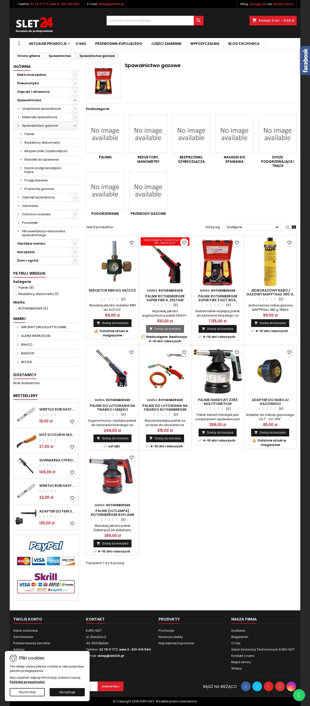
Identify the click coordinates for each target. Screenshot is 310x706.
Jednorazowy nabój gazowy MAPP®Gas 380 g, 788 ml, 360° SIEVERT (270, 294)
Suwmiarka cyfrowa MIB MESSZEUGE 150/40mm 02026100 (58, 460)
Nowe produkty (171, 637)
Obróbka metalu (31, 243)
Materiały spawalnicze (39, 117)
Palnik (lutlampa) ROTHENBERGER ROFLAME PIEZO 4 (112, 514)
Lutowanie (30, 205)
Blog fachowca (244, 43)
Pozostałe (30, 222)
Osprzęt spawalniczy (38, 197)
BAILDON (27, 353)
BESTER (26, 362)
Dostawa (238, 630)
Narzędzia (26, 252)
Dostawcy (24, 375)
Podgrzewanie (36, 180)
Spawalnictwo (29, 100)
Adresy (18, 649)
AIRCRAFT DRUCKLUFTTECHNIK (43, 327)
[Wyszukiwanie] (155, 20)
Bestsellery (25, 395)
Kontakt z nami (242, 655)
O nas (81, 43)
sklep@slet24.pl (111, 4)
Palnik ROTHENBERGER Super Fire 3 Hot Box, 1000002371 (217, 300)
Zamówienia (23, 637)
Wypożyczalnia (204, 43)
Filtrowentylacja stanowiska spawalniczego (43, 233)
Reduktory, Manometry (42, 142)
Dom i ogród (27, 260)
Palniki (29, 134)
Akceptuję (67, 692)
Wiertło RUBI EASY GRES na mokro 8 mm (58, 486)
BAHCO (26, 344)
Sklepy (236, 668)
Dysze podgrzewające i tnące (43, 170)
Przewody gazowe (39, 188)
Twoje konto (27, 619)
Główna (22, 66)
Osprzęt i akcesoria (33, 91)
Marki (19, 318)
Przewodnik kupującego (118, 43)
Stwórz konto (283, 4)
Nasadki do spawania (41, 159)
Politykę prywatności (27, 682)
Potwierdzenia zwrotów (31, 643)
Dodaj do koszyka (112, 323)
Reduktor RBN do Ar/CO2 (112, 290)
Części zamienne (166, 43)
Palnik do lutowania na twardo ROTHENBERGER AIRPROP (165, 409)
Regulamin (239, 637)
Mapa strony (241, 662)
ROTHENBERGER (33, 308)
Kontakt (95, 619)
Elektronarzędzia (31, 74)
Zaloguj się (257, 4)
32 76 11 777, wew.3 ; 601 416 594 (54, 4)
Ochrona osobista (36, 214)
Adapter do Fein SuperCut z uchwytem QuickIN (58, 511)
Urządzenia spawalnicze (41, 108)
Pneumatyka (28, 83)
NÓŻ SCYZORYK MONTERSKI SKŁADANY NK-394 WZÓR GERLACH (58, 435)
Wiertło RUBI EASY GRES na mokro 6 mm (58, 409)
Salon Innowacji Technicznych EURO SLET (263, 649)
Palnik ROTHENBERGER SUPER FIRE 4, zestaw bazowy (165, 300)
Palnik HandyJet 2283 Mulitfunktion (218, 401)
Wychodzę (27, 692)
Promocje (166, 630)
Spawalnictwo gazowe (40, 125)
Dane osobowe (25, 630)
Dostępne (253, 227)
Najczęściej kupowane (176, 643)
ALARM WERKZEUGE (35, 336)
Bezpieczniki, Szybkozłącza (45, 151)
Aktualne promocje (48, 43)
